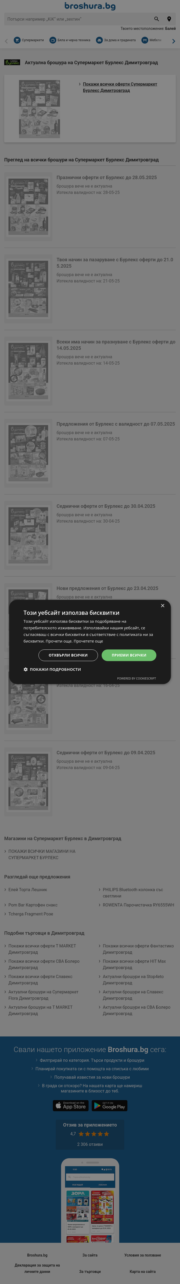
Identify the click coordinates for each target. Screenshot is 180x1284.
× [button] (162, 606)
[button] (52, 669)
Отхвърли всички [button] (67, 655)
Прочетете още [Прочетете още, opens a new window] (88, 641)
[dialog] (90, 642)
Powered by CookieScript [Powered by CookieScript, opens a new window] (136, 679)
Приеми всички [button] (128, 655)
